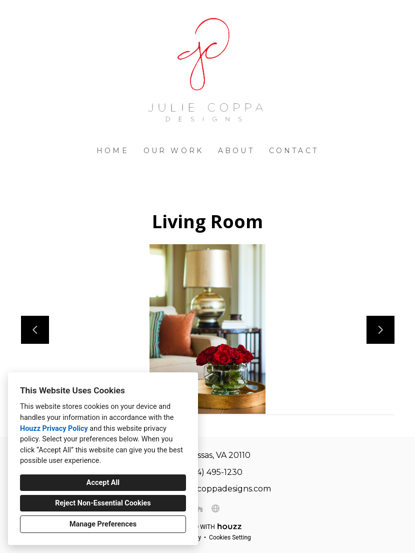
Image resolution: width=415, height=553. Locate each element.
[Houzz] (199, 508)
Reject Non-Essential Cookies (102, 503)
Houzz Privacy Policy (54, 428)
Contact (293, 150)
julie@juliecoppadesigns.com (212, 488)
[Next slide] (380, 330)
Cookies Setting (230, 537)
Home (112, 150)
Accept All (103, 482)
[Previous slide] (35, 330)
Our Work (174, 150)
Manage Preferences (103, 524)
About (236, 150)
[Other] (215, 508)
